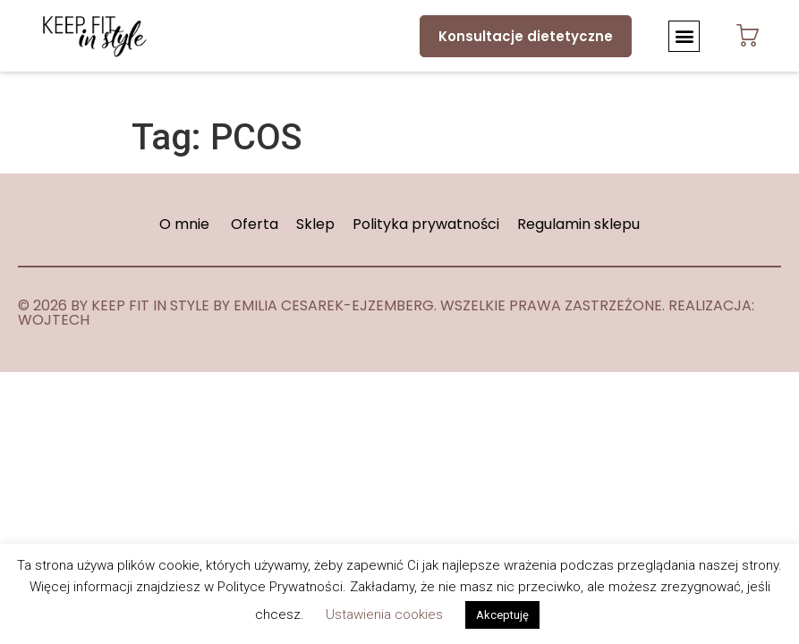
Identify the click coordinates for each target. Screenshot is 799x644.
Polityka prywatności (428, 224)
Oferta (254, 224)
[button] (684, 36)
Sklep (317, 224)
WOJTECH (53, 319)
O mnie (184, 224)
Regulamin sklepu (578, 224)
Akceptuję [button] (502, 615)
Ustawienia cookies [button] (384, 614)
